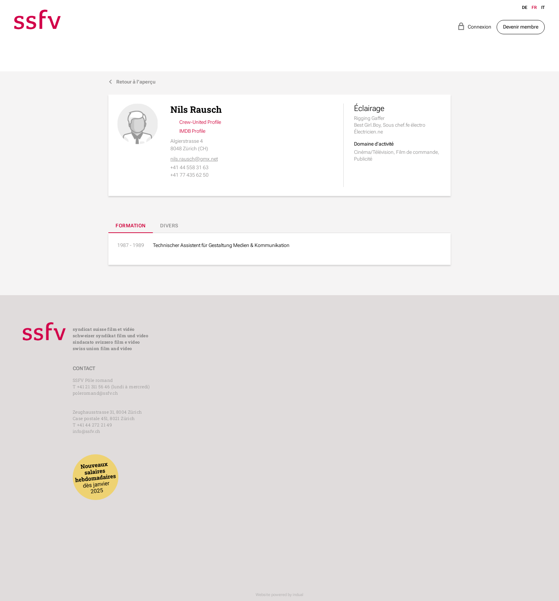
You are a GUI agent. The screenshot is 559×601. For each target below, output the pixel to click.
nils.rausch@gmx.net (194, 159)
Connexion (474, 26)
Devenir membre (520, 27)
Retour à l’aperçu (131, 82)
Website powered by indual (279, 594)
